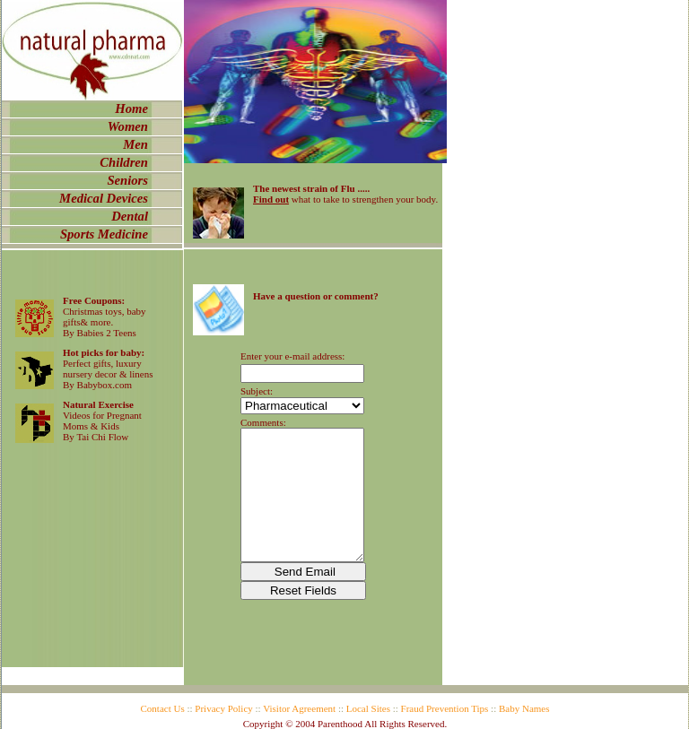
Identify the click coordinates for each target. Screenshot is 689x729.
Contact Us (163, 708)
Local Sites (368, 708)
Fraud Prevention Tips (445, 708)
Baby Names (524, 708)
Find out (271, 199)
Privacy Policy (223, 708)
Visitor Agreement (299, 708)
